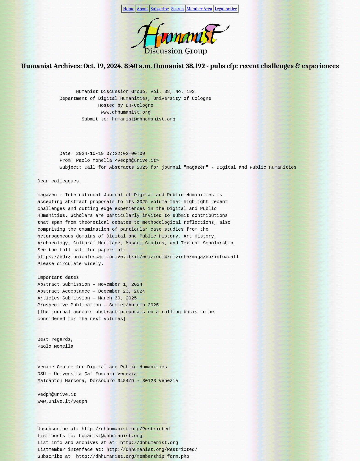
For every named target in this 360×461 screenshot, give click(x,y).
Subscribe (160, 8)
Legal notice (226, 8)
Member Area (199, 8)
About (142, 8)
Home (128, 8)
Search (177, 8)
